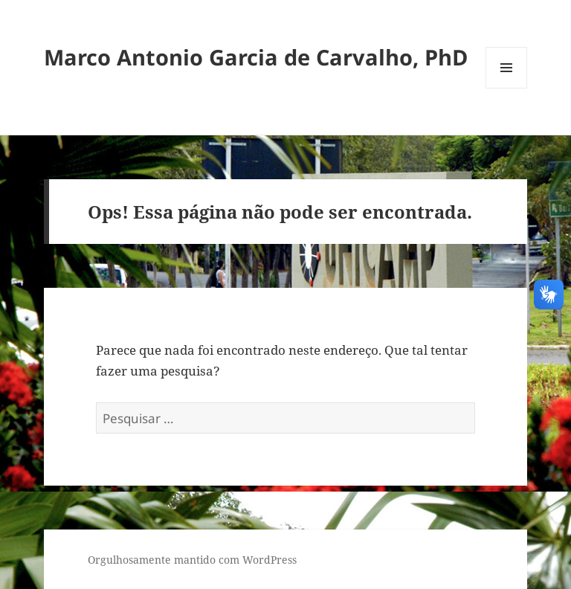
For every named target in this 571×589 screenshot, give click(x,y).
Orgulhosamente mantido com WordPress (192, 560)
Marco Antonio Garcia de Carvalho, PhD (256, 56)
